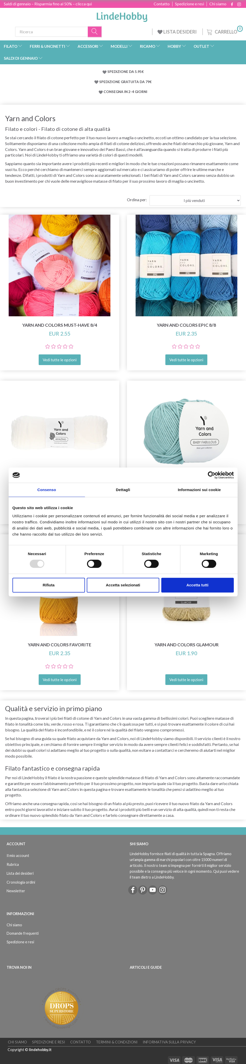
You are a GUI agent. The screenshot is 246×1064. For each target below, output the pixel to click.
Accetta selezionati (123, 585)
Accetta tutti (197, 585)
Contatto (162, 4)
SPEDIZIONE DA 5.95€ (125, 72)
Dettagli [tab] (123, 490)
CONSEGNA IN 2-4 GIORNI (125, 92)
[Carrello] (224, 31)
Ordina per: (137, 199)
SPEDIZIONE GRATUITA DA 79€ (125, 82)
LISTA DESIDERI (177, 32)
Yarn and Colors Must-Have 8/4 (59, 325)
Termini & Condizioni (117, 1042)
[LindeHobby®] (122, 15)
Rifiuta (49, 585)
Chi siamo (217, 4)
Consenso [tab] (46, 490)
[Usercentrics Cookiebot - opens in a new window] (211, 475)
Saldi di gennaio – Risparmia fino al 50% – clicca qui (48, 3)
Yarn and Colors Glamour (186, 644)
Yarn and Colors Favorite (59, 644)
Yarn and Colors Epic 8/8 (186, 325)
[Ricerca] (95, 31)
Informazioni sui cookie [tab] (199, 490)
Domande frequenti (23, 933)
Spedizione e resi (189, 4)
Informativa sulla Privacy (169, 1042)
